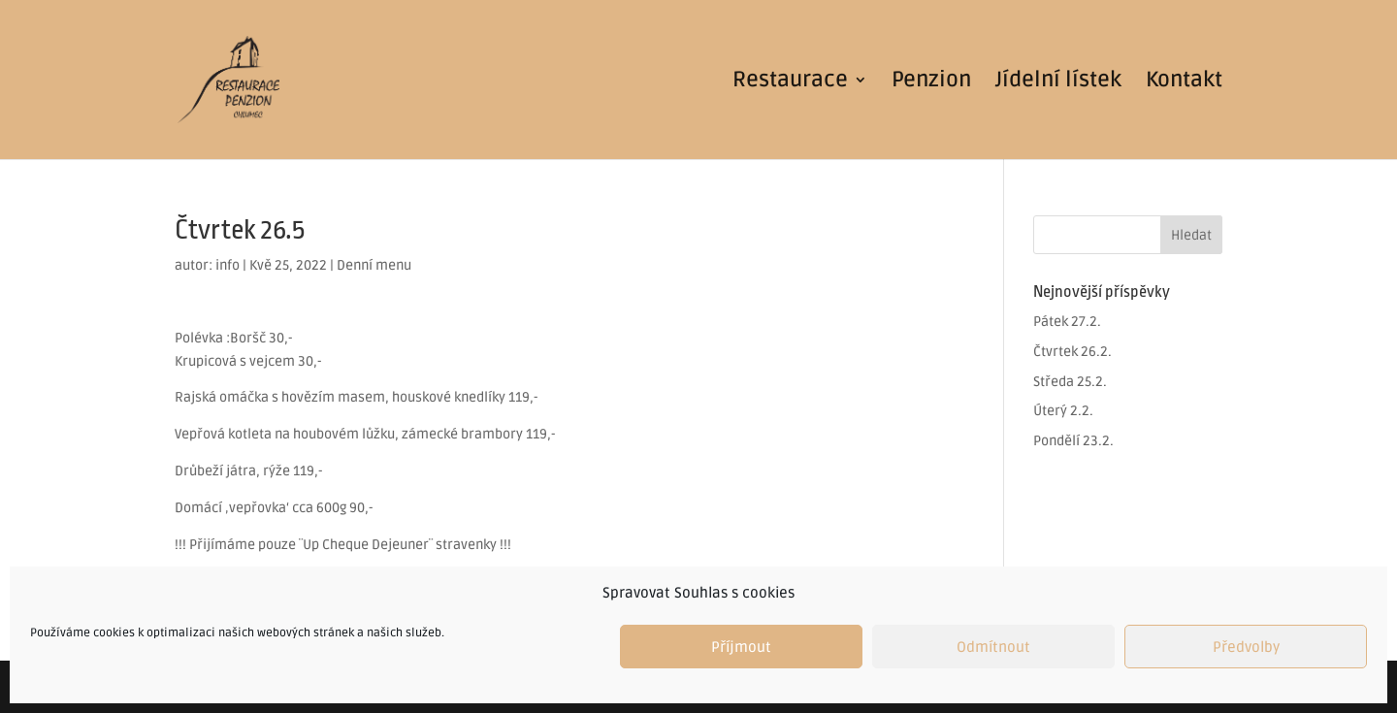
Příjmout (741, 647)
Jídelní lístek (1058, 82)
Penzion (931, 82)
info (227, 265)
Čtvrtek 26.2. (1072, 351)
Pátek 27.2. (1067, 321)
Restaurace (790, 82)
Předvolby (1246, 647)
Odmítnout (993, 647)
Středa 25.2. (1070, 381)
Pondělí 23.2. (1073, 441)
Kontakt (1184, 82)
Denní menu (374, 265)
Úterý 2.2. (1063, 411)
